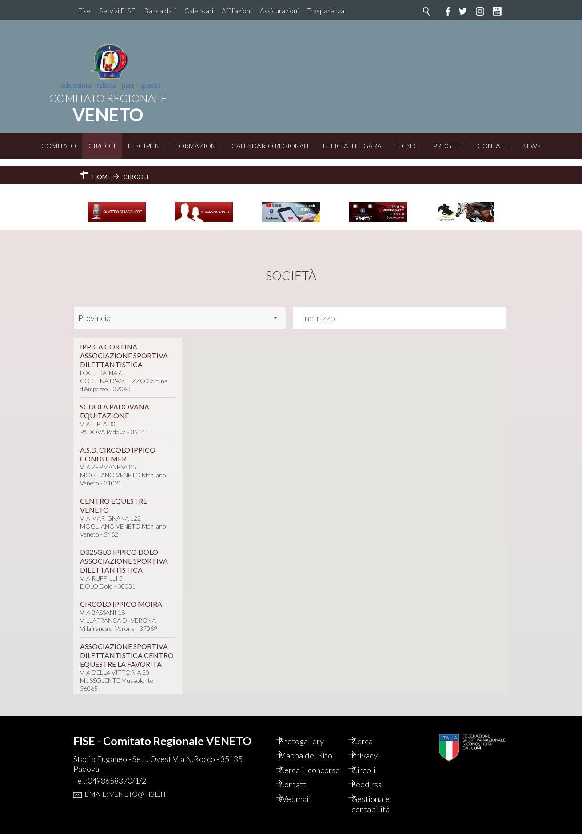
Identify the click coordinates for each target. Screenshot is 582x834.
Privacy (373, 742)
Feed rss (375, 783)
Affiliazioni (236, 10)
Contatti (494, 146)
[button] (371, 406)
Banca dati (160, 10)
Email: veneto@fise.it (125, 779)
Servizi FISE (117, 10)
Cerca (370, 727)
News (531, 146)
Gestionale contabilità (379, 803)
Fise (84, 10)
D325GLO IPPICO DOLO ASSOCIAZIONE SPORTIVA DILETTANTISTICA (124, 553)
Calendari (198, 10)
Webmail (304, 798)
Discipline (145, 146)
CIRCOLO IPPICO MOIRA (121, 596)
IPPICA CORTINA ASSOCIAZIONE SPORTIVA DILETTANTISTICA (124, 348)
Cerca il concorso (304, 762)
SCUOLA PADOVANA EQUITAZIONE (114, 403)
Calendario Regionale (271, 146)
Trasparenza (325, 10)
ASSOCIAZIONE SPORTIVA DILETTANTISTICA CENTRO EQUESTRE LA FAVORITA (127, 647)
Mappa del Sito (315, 742)
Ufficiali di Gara (352, 146)
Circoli (102, 146)
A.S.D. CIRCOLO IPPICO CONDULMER (117, 446)
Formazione (197, 146)
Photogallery (311, 727)
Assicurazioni (279, 10)
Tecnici (407, 146)
